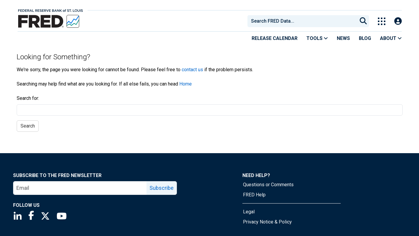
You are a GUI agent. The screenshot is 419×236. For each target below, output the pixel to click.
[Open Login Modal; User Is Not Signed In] (398, 21)
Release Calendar (274, 38)
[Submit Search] (363, 21)
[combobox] (302, 21)
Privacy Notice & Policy (267, 222)
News (343, 38)
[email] (80, 188)
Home (185, 84)
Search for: (28, 98)
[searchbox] (303, 21)
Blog (365, 38)
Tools (317, 38)
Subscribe (161, 188)
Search (28, 126)
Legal (249, 212)
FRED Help (254, 195)
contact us (192, 69)
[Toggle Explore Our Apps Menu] (381, 21)
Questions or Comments (268, 184)
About (391, 38)
